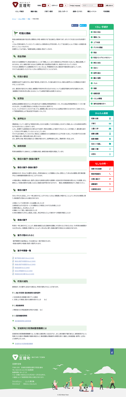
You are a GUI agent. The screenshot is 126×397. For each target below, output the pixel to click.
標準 (44, 5)
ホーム (14, 19)
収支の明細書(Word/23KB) (24, 271)
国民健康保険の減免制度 (23, 321)
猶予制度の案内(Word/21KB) (24, 258)
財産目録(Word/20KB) (22, 268)
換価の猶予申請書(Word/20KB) (25, 264)
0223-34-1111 (20, 370)
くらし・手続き (21, 19)
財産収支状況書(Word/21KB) (24, 274)
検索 (100, 5)
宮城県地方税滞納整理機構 (24, 344)
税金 (29, 19)
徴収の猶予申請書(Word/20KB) (25, 261)
